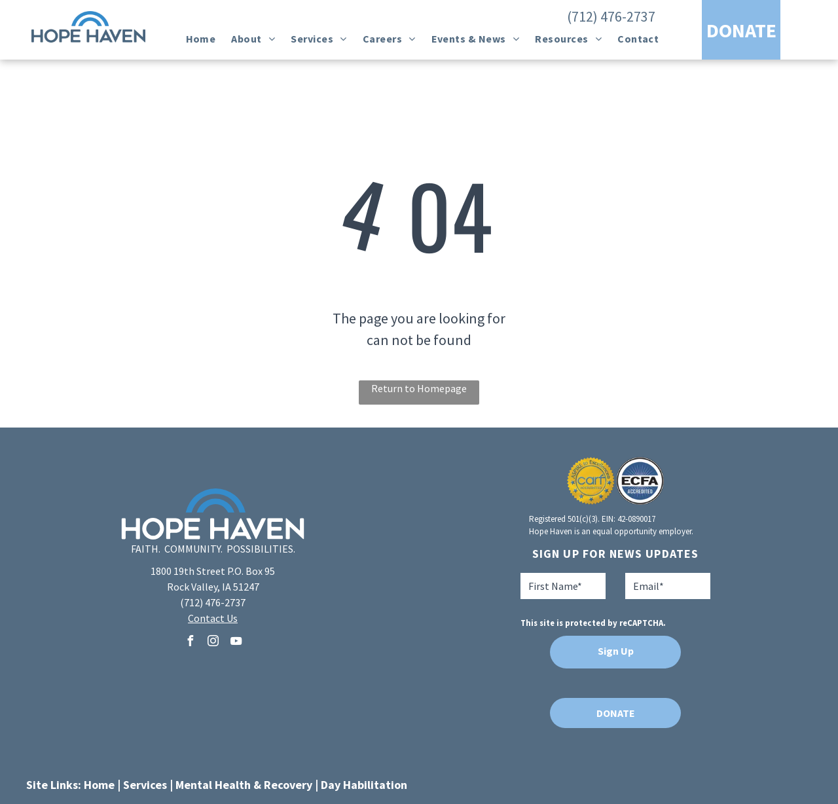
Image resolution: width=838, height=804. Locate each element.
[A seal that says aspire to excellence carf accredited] (590, 481)
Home (99, 784)
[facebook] (189, 642)
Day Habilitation (364, 784)
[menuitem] (201, 38)
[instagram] (212, 642)
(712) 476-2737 (611, 16)
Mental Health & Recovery (243, 784)
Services (145, 784)
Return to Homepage (419, 388)
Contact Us (213, 618)
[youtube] (235, 642)
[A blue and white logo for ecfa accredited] (640, 481)
